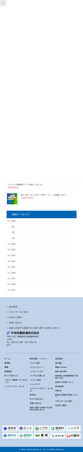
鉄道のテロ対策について (64, 382)
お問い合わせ (15, 323)
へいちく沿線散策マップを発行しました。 (26, 185)
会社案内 (13, 307)
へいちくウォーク (36, 367)
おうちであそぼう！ (37, 399)
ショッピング (35, 384)
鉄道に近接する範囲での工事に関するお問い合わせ (34, 328)
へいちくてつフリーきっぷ (14, 386)
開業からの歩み (61, 367)
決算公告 (58, 390)
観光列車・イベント (38, 359)
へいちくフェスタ (36, 371)
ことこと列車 (35, 363)
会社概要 (58, 363)
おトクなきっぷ (11, 376)
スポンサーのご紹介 (18, 312)
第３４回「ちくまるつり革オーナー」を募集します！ (44, 195)
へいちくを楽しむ (37, 376)
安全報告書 (59, 386)
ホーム (7, 359)
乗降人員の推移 (61, 371)
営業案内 (8, 371)
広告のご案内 (15, 317)
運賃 (6, 367)
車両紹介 (33, 395)
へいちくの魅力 (35, 380)
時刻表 (7, 363)
